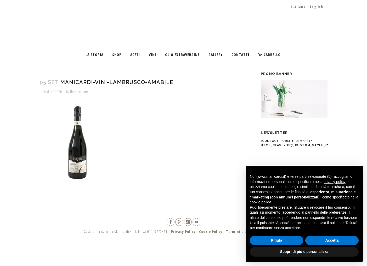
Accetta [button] (332, 240)
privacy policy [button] (335, 182)
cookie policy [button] (260, 202)
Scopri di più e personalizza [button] (304, 252)
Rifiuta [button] (276, 240)
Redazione (79, 92)
